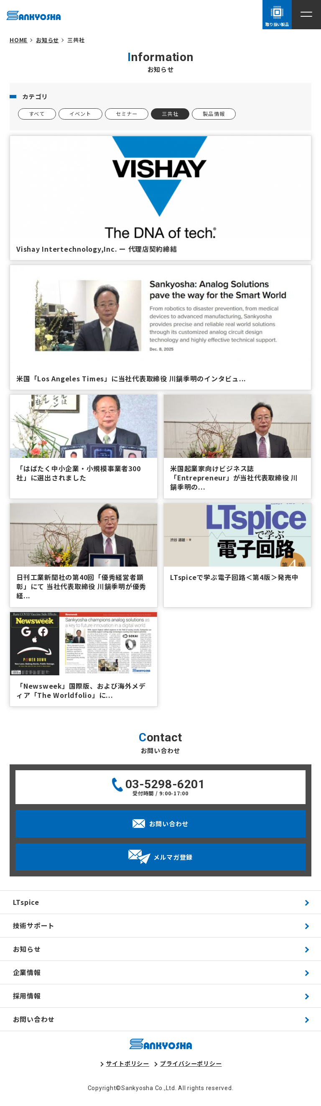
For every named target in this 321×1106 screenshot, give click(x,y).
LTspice (26, 902)
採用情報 (27, 996)
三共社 (170, 113)
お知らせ (27, 949)
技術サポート (34, 925)
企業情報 (27, 972)
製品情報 (214, 113)
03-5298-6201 (165, 784)
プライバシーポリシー (191, 1063)
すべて (37, 113)
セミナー (127, 113)
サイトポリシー (127, 1063)
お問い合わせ (34, 1019)
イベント (80, 113)
